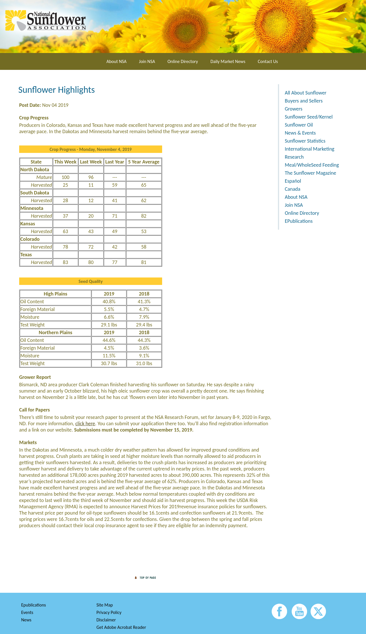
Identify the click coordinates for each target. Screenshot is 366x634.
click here (85, 423)
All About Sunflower (306, 93)
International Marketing (309, 149)
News (26, 620)
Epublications (33, 605)
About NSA (116, 61)
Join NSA (147, 61)
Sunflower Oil (299, 125)
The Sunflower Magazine (310, 173)
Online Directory (183, 61)
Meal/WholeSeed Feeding (312, 165)
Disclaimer (106, 620)
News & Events (300, 133)
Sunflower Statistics (305, 141)
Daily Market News (227, 61)
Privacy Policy (109, 612)
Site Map (104, 605)
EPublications (299, 221)
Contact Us (268, 61)
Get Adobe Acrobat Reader (121, 627)
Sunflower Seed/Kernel (309, 117)
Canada (292, 189)
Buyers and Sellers (304, 101)
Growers (293, 109)
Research (294, 157)
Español (293, 181)
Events (27, 612)
